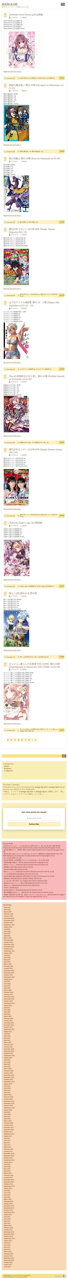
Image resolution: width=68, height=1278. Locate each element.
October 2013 (8, 1236)
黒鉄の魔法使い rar (25, 151)
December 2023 (9, 970)
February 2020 (8, 1071)
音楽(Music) (7, 768)
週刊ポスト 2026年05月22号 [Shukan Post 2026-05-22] (21, 885)
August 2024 (8, 953)
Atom (12, 1276)
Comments (20, 1276)
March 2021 (7, 1042)
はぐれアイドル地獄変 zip (43, 369)
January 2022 (8, 1021)
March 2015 (7, 1199)
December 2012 (9, 1258)
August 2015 (8, 1188)
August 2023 (8, 979)
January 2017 (8, 1151)
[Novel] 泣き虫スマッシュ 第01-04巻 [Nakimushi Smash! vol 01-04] (25, 883)
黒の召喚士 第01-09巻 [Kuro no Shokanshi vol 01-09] (34, 158)
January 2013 (8, 1256)
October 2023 (8, 975)
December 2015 (9, 1180)
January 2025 (8, 942)
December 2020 (9, 1049)
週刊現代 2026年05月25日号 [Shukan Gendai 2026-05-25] (22, 878)
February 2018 (8, 1123)
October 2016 (8, 1158)
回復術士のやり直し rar (27, 442)
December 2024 (9, 944)
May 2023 (7, 986)
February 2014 (8, 1228)
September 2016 (9, 1160)
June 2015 (7, 1193)
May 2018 (7, 1116)
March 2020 (7, 1068)
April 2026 (7, 909)
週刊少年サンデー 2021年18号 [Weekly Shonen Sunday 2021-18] (35, 451)
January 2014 (8, 1230)
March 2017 (7, 1147)
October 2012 (8, 1262)
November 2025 (9, 920)
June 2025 (7, 931)
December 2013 (9, 1232)
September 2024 (9, 951)
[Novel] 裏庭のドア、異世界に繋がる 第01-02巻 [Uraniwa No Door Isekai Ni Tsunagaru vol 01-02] (33, 851)
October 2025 (8, 923)
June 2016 (7, 1167)
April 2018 (7, 1119)
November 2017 (9, 1129)
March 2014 (7, 1225)
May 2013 (7, 1247)
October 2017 (8, 1132)
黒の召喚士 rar (24, 222)
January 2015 (8, 1204)
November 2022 (9, 999)
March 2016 (7, 1173)
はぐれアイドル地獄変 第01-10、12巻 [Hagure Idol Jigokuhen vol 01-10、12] (34, 304)
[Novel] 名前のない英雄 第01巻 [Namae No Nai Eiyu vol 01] (23, 890)
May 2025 (7, 933)
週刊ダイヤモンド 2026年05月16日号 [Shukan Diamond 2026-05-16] (26, 865)
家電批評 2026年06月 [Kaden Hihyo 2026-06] (18, 867)
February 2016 (8, 1175)
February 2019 (8, 1097)
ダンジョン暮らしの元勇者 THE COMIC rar (32, 729)
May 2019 (7, 1090)
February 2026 (8, 914)
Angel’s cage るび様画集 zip (45, 586)
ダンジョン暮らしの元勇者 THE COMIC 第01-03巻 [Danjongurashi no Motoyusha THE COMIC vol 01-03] (34, 665)
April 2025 (7, 936)
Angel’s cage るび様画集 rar (28, 586)
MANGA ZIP (7, 1275)
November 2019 (9, 1077)
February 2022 (8, 1018)
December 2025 (9, 918)
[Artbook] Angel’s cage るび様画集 (25, 522)
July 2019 (7, 1086)
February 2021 (8, 1045)
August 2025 (8, 927)
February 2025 (8, 940)
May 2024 (7, 960)
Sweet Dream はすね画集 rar (28, 78)
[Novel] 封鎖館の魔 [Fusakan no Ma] (15, 869)
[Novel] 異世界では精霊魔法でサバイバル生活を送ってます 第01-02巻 (26, 860)
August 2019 (8, 1084)
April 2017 (7, 1145)
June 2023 (7, 984)
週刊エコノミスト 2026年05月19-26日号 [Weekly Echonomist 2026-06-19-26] (29, 871)
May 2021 (7, 1038)
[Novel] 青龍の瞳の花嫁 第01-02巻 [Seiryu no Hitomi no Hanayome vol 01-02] (29, 876)
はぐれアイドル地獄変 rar (27, 369)
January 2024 (8, 968)
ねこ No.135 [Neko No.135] (12, 858)
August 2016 (8, 1162)
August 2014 (8, 1214)
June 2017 (7, 1140)
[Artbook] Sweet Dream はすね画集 (26, 14)
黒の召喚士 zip (33, 222)
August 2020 (8, 1058)
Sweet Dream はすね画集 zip (46, 78)
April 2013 (7, 1249)
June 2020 (7, 1062)
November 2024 (9, 947)
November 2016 (9, 1156)
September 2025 (9, 925)
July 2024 (7, 955)
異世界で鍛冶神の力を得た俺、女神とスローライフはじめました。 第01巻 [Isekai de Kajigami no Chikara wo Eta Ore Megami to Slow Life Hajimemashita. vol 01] (34, 895)
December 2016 (9, 1153)
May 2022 (7, 1012)
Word (25, 1275)
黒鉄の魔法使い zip (37, 151)
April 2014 (7, 1223)
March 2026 (7, 912)
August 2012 (8, 1265)
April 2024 (7, 962)
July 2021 (7, 1034)
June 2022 (7, 1010)
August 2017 (8, 1136)
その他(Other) (8, 771)
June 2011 (7, 1267)
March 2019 (7, 1095)
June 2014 (7, 1219)
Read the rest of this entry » (12, 71)
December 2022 (9, 997)
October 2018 (8, 1106)
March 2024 (7, 964)
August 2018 (8, 1110)
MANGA (24, 17)
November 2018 (9, 1103)
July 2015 (7, 1190)
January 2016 (8, 1177)
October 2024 (8, 949)
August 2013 (8, 1241)
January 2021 (8, 1047)
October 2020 (8, 1053)
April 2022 (7, 1014)
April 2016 (7, 1171)
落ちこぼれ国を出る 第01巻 (23, 593)
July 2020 (7, 1060)
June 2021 (7, 1036)
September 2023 (9, 977)
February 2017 (8, 1149)
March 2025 (7, 938)
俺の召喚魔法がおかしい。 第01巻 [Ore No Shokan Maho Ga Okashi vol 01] (28, 892)
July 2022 (7, 1008)
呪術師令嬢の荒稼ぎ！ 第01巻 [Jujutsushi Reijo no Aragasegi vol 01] (26, 862)
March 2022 (7, 1016)
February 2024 (8, 966)
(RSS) (9, 1276)
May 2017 (7, 1143)
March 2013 (7, 1251)
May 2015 (7, 1195)
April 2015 (7, 1197)
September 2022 (9, 1003)
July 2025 (7, 929)
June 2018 (7, 1114)
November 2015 (9, 1182)
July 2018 (7, 1112)
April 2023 (7, 988)
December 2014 (9, 1206)
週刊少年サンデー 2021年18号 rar (30, 514)
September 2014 (9, 1212)
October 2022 (8, 1001)
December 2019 (9, 1075)
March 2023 (7, 990)
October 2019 (8, 1079)
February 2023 (8, 992)
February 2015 (8, 1201)
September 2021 (9, 1029)
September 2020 (9, 1055)
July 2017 (7, 1138)
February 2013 (8, 1254)
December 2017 (9, 1127)
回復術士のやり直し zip (41, 442)
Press (29, 1275)
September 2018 (9, 1108)
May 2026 (7, 907)
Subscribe (34, 824)
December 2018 (9, 1101)
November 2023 (9, 973)
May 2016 (7, 1169)
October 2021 (8, 1027)
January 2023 (8, 994)
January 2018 (8, 1125)
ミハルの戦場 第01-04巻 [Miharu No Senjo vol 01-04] (21, 874)
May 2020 (7, 1064)
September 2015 (9, 1186)
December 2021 (9, 1023)
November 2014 (9, 1208)
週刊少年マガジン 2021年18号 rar (30, 294)
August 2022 (8, 1005)
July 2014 (7, 1217)
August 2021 (8, 1031)
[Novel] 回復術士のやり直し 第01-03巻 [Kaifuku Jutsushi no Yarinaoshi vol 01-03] (36, 377)
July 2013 (7, 1243)
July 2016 (7, 1164)
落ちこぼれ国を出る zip (41, 657)
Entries (5, 1276)
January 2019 (8, 1099)
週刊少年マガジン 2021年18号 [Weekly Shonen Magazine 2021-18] (32, 230)
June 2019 (7, 1088)
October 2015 (8, 1184)
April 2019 (7, 1092)
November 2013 (9, 1234)
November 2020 (9, 1051)
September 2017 (9, 1134)
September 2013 (9, 1238)
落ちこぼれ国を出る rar (27, 657)
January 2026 (8, 916)
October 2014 (8, 1210)
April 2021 (7, 1040)
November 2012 (9, 1260)
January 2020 (8, 1073)
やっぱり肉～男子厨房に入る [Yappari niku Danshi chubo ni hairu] (25, 881)
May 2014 (7, 1221)
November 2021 (9, 1025)
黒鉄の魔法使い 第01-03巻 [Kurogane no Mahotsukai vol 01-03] (36, 86)
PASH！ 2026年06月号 (11, 888)
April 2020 (7, 1066)
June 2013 (7, 1245)
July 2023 (7, 981)
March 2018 (7, 1121)
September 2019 (9, 1082)
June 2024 (7, 957)
